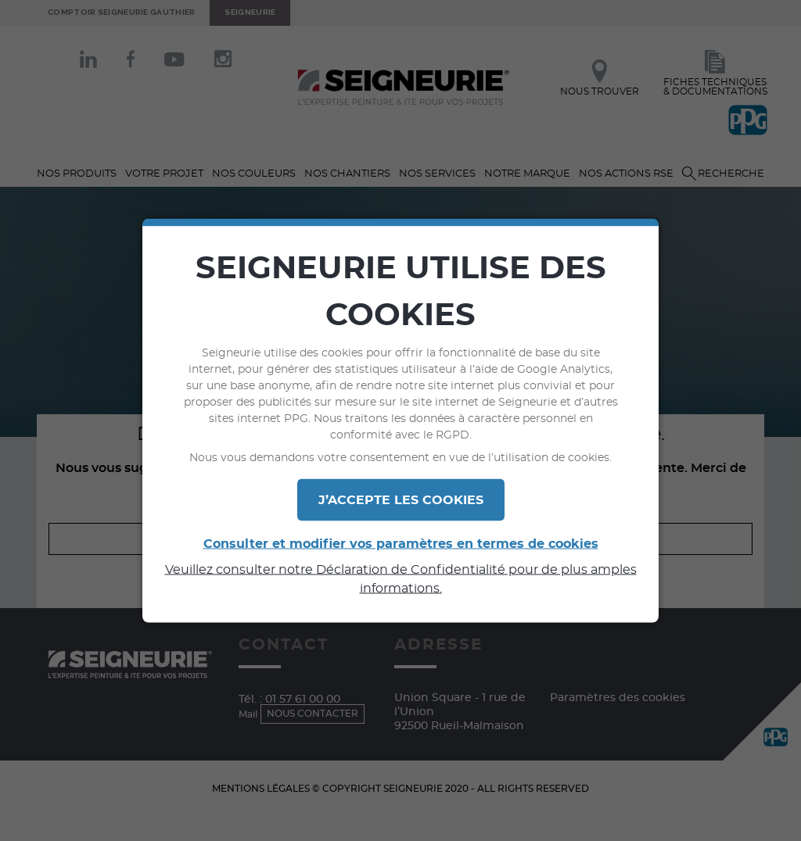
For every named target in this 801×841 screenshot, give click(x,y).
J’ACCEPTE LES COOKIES (400, 500)
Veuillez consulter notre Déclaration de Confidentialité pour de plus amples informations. (401, 579)
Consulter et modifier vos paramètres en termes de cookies (400, 544)
